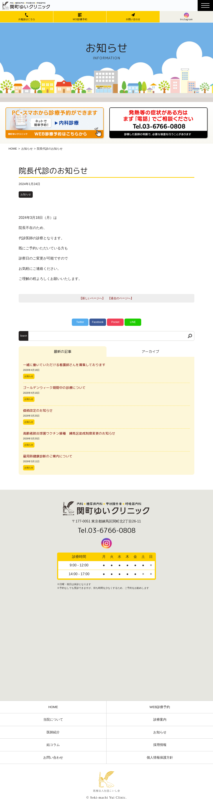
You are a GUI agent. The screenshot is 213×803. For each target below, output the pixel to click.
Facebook (98, 322)
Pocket (115, 322)
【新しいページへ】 (92, 298)
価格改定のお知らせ (38, 410)
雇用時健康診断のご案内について (47, 456)
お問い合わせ (53, 757)
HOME (13, 148)
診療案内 (159, 719)
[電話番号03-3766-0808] (158, 109)
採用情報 (159, 745)
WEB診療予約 (160, 707)
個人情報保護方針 (160, 757)
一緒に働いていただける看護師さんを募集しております (64, 365)
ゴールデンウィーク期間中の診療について (54, 387)
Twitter (80, 322)
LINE (133, 322)
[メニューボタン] (205, 5)
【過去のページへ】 (121, 298)
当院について (53, 719)
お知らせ (27, 148)
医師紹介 (53, 732)
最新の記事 (62, 351)
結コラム (53, 745)
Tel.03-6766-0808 (107, 530)
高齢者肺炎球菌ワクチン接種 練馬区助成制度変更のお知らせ (69, 433)
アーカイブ (150, 351)
